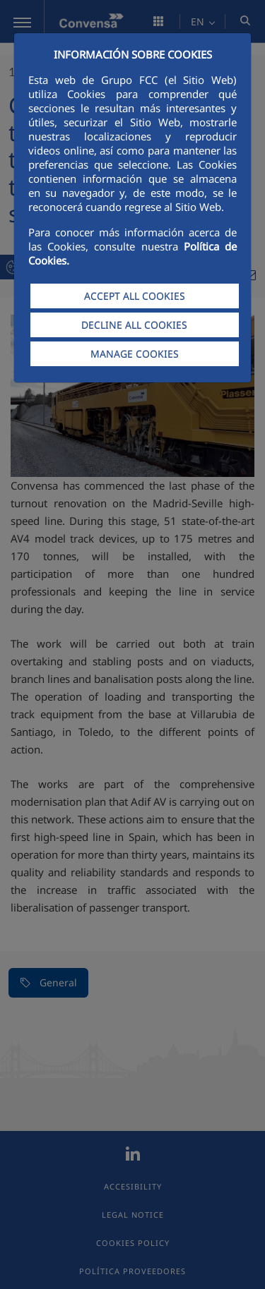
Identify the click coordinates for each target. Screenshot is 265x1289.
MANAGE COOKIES (134, 354)
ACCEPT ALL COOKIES (134, 296)
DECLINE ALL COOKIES (134, 325)
